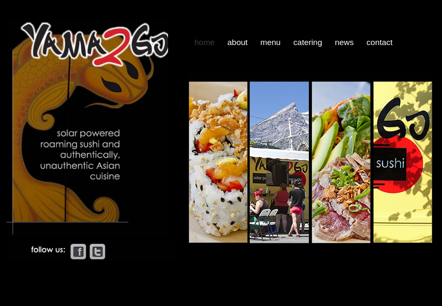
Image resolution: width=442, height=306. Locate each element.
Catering (308, 42)
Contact (380, 42)
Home (204, 42)
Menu (270, 42)
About (238, 42)
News (344, 42)
